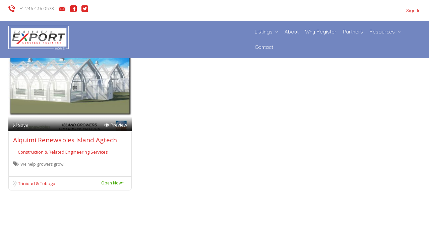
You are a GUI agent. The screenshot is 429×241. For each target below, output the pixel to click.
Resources (382, 31)
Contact (264, 47)
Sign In (413, 10)
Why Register (320, 31)
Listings (263, 31)
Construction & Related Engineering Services (63, 152)
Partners (353, 31)
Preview (115, 125)
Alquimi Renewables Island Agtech (65, 140)
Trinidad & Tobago (36, 183)
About (292, 31)
